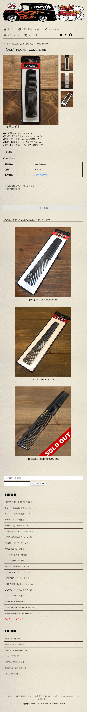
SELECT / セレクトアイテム (22, 44)
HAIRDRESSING (42, 44)
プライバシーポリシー (69, 696)
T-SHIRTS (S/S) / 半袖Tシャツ (18, 508)
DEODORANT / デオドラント (18, 572)
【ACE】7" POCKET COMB (43, 379)
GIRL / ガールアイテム (15, 560)
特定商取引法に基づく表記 (46, 696)
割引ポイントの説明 (14, 638)
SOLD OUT (43, 208)
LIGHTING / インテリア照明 (17, 578)
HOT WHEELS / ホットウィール (19, 584)
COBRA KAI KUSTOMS (15, 601)
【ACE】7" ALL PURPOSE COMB (43, 300)
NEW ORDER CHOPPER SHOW (19, 607)
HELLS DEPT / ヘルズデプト (17, 596)
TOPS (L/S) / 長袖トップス (16, 525)
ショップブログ (53, 29)
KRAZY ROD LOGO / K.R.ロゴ (18, 502)
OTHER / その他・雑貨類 (16, 555)
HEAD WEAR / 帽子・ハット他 (18, 537)
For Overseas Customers (16, 650)
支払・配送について (29, 29)
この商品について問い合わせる (20, 186)
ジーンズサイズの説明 (14, 644)
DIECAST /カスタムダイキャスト (19, 590)
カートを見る (32, 35)
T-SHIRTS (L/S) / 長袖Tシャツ (18, 514)
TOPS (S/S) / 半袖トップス (17, 519)
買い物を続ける (14, 189)
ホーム (8, 29)
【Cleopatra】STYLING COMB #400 (43, 459)
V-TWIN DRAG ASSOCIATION (18, 613)
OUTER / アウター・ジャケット (19, 531)
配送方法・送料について (15, 668)
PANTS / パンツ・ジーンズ (17, 543)
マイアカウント (12, 674)
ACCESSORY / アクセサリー (17, 549)
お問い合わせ (11, 35)
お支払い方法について (14, 662)
